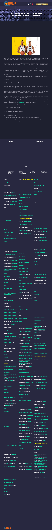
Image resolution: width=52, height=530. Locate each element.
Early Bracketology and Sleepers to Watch (39, 234)
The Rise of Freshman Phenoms (8, 440)
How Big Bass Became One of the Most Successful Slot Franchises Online (39, 211)
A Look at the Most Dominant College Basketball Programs (25, 340)
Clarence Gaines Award (22, 169)
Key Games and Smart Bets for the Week (25, 289)
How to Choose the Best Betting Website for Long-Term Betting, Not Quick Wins (40, 185)
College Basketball (12, 324)
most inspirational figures (25, 314)
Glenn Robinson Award (44, 171)
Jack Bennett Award (10, 170)
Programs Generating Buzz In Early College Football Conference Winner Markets (25, 412)
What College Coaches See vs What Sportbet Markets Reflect (10, 434)
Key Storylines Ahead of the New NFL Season (25, 358)
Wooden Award (21, 102)
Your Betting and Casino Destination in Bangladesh (24, 405)
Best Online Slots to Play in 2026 (13, 243)
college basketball (10, 380)
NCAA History (40, 446)
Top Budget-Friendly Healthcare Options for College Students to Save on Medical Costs (10, 318)
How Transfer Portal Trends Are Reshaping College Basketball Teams (10, 235)
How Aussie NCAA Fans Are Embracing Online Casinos (25, 186)
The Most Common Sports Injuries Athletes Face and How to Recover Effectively (40, 388)
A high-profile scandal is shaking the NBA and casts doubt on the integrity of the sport (25, 372)
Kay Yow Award (10, 173)
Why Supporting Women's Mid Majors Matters (25, 241)
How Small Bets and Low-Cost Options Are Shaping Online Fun (40, 422)
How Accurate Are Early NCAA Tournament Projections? (10, 466)
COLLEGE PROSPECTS (8, 209)
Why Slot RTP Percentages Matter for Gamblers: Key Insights (9, 482)
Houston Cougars (12, 204)
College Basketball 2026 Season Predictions (40, 266)
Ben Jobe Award (21, 172)
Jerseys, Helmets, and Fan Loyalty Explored (25, 400)
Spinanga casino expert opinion (8, 369)
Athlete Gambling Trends (28, 235)
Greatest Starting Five (8, 326)
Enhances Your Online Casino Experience (40, 231)
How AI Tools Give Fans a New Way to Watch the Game (40, 287)
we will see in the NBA (42, 296)
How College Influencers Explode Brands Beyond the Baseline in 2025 (25, 369)
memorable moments (39, 480)
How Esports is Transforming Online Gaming (24, 309)
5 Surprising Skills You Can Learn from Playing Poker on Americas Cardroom (41, 419)
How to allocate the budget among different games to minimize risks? (25, 247)
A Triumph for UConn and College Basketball (10, 201)
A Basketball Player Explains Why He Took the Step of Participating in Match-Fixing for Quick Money (26, 306)
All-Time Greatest (27, 311)
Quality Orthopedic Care (37, 371)
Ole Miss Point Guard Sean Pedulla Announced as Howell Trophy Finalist (40, 191)
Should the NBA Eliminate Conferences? (39, 343)
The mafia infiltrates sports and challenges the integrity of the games (25, 209)
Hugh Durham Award (10, 172)
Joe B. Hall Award (21, 170)
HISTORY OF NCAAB (8, 468)
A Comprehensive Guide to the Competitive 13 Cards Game (40, 461)
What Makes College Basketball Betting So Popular (10, 232)
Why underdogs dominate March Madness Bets (41, 374)
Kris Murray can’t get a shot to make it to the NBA (15, 77)
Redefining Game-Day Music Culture (40, 326)
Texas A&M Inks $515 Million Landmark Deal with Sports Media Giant (25, 224)
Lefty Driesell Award (11, 171)
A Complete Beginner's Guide (10, 257)
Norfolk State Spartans (28, 402)
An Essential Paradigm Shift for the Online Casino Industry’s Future (10, 238)
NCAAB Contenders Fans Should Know (11, 246)
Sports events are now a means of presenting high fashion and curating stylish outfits (40, 253)
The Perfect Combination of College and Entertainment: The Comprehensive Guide (10, 366)
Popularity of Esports (25, 439)
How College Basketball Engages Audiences (40, 348)
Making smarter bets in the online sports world (25, 394)
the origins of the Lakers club (28, 352)
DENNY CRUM (30, 366)
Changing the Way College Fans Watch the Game (26, 268)
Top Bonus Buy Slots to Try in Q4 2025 (24, 197)
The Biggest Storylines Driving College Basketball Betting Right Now (9, 300)
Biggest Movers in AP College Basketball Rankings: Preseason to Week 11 (25, 206)
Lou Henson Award (21, 171)
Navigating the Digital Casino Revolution (25, 418)
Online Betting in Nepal (7, 220)
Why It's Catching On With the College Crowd (26, 318)
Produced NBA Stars (43, 385)
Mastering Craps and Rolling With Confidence (10, 460)
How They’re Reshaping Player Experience (9, 193)
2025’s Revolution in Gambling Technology (40, 458)
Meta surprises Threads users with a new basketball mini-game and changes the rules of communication (10, 310)
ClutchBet (22, 64)
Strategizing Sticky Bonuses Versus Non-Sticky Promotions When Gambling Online (41, 396)
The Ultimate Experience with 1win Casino (10, 251)
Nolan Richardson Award (22, 173)
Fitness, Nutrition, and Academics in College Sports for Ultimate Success (10, 229)
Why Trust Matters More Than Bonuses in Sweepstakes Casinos (10, 411)
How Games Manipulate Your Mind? (9, 474)
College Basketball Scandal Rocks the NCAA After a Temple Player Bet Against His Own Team (10, 446)
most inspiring (23, 388)
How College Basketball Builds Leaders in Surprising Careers (25, 464)
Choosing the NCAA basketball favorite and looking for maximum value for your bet (25, 442)
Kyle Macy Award (32, 169)
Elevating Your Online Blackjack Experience (25, 238)
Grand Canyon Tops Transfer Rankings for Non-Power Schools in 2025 (25, 189)
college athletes (44, 302)
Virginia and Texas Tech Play (8, 485)
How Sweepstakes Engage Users (24, 334)
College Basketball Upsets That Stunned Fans (40, 345)
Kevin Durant (36, 407)
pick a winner (23, 323)
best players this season (38, 451)
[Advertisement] (26, 30)
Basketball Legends (37, 332)
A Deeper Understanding (7, 199)
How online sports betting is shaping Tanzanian (40, 245)
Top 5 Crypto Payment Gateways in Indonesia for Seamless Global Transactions (40, 464)
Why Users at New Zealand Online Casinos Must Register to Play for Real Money (10, 419)
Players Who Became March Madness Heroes (40, 242)
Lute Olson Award (32, 172)
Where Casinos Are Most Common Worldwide (25, 244)
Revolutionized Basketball (27, 233)
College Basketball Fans (9, 359)
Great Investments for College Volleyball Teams (25, 271)
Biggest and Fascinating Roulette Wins (40, 469)
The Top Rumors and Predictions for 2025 (40, 217)
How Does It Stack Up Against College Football (25, 277)
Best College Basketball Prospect (25, 346)
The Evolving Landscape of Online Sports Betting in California (40, 338)
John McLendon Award (33, 170)
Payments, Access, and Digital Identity (11, 386)
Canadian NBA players (9, 463)
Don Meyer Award (32, 171)
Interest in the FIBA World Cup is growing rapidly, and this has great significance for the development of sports (11, 294)
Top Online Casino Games (12, 443)
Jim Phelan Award (43, 169)
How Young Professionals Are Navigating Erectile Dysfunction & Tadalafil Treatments (25, 194)
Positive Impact (37, 255)
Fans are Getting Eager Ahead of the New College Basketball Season (10, 288)
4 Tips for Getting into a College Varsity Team (25, 450)
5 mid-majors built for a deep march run (25, 410)
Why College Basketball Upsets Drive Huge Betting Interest (41, 202)
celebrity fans (11, 403)
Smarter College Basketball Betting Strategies (25, 421)
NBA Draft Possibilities (43, 368)
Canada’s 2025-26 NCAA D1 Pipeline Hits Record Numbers (40, 269)
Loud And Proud (6, 347)
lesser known (41, 472)
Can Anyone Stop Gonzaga (23, 230)
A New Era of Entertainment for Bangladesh (24, 361)
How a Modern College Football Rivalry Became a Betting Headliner (25, 283)
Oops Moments (10, 400)
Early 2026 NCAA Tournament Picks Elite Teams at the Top (26, 215)
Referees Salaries (38, 409)
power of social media (23, 363)
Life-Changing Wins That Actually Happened (39, 404)
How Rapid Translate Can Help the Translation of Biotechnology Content (26, 376)
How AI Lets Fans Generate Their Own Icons (25, 427)
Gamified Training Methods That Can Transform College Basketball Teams (24, 262)
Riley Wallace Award (44, 172)
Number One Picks (10, 344)
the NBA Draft (15, 190)
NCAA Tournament (40, 483)
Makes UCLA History (26, 343)
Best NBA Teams (7, 405)
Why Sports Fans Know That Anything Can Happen (40, 317)
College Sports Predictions (26, 192)
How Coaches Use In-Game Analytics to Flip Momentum (11, 336)
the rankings (24, 461)
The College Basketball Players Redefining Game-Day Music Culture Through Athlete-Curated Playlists (10, 270)
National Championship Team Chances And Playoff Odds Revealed (10, 196)
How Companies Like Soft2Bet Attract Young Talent (40, 237)
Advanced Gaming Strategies (43, 240)
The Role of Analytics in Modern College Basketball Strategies (25, 331)
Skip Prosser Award (43, 170)
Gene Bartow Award (10, 169)
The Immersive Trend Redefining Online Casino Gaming (40, 277)
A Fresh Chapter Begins (11, 333)
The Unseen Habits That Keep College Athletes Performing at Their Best (40, 353)
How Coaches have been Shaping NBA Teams (10, 222)
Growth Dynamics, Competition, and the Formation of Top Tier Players (10, 426)
